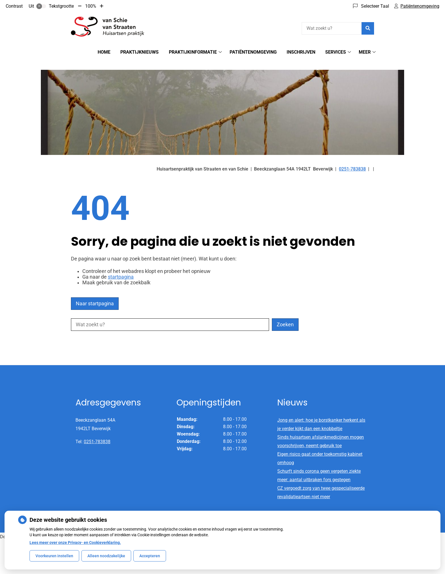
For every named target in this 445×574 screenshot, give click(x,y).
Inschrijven (301, 52)
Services (335, 52)
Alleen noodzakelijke (106, 556)
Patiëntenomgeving (253, 52)
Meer (365, 52)
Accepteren (149, 556)
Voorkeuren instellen (54, 556)
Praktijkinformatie (193, 52)
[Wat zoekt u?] (332, 28)
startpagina (121, 267)
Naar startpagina (95, 294)
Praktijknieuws (139, 52)
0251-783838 (97, 431)
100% (90, 6)
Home (104, 52)
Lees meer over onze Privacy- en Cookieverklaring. (75, 542)
